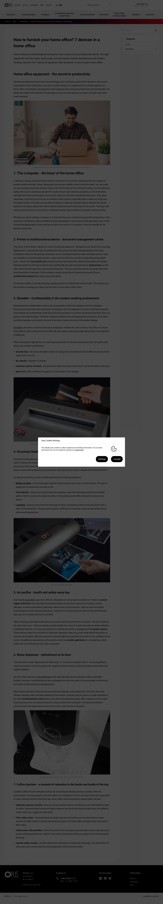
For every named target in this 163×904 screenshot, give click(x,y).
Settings (102, 459)
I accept (116, 459)
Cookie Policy (79, 450)
